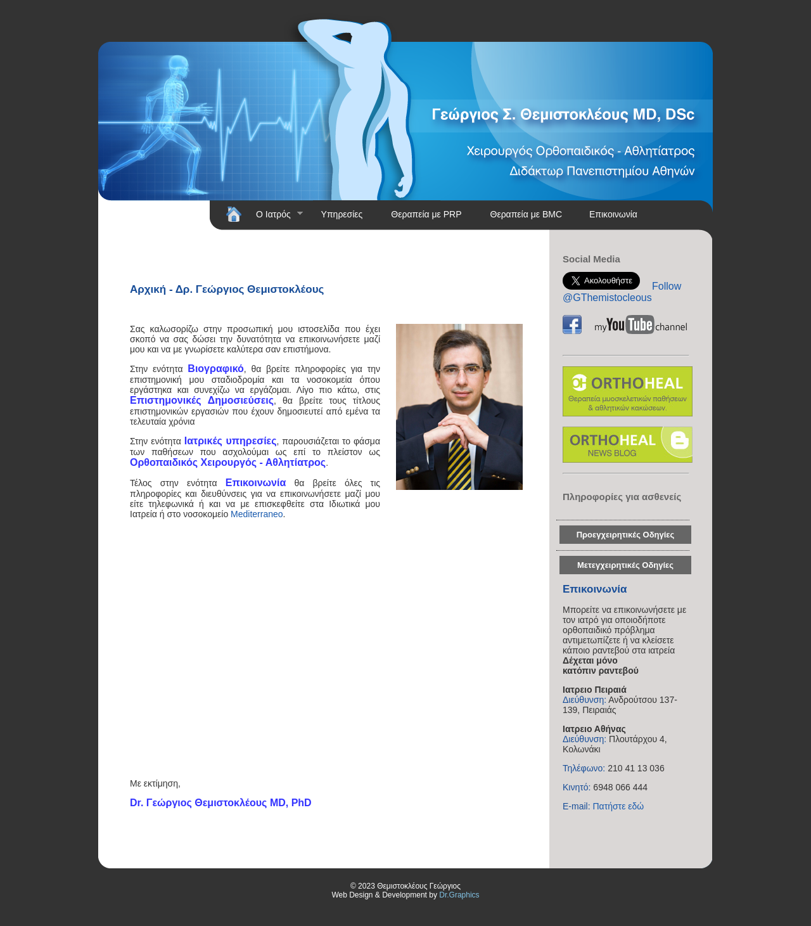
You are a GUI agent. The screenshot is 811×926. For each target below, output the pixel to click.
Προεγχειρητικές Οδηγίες (626, 534)
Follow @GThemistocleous (622, 292)
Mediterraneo (257, 514)
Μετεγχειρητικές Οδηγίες (625, 565)
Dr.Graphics (459, 895)
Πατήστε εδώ (618, 806)
